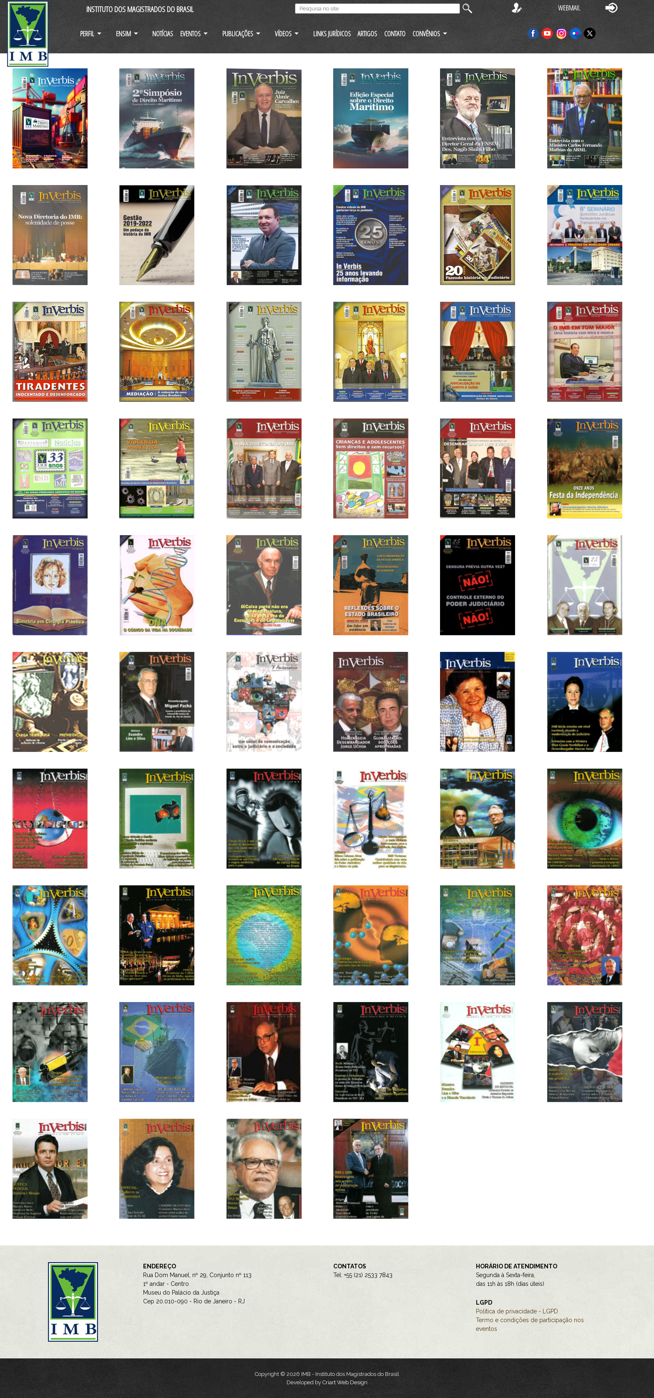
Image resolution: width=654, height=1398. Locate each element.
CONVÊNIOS (426, 33)
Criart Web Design (344, 1382)
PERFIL (87, 33)
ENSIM (123, 33)
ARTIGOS (367, 33)
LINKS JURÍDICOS (332, 33)
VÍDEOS (283, 33)
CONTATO (394, 33)
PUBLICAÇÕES (237, 33)
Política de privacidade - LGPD (517, 1311)
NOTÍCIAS (162, 33)
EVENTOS (190, 33)
